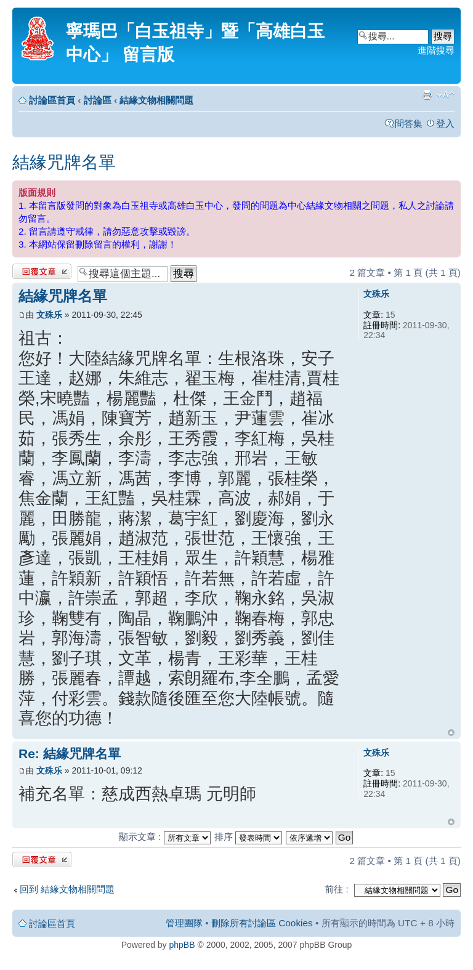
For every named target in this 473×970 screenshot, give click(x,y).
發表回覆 (41, 271)
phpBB (182, 945)
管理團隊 (184, 923)
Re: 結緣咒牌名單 (69, 753)
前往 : (337, 889)
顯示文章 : (165, 836)
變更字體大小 (446, 94)
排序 (248, 836)
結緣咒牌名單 (64, 162)
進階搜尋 (436, 50)
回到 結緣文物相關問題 (67, 889)
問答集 (408, 123)
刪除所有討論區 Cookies (262, 923)
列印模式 (427, 94)
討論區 (97, 100)
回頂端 (451, 732)
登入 (445, 123)
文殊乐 (49, 315)
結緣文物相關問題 (156, 100)
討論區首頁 (52, 100)
